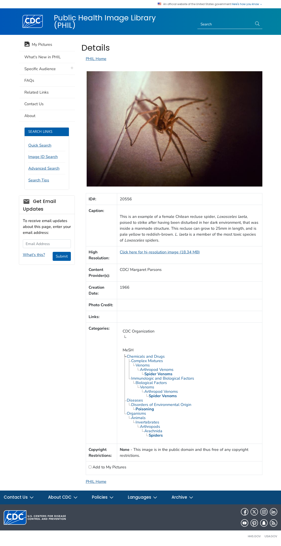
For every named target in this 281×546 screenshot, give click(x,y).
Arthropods (150, 426)
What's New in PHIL (42, 57)
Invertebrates (147, 422)
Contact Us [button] (19, 497)
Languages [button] (143, 497)
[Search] (224, 24)
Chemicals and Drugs (146, 356)
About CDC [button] (63, 497)
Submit (62, 256)
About (29, 115)
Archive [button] (182, 497)
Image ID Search (43, 156)
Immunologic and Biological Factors (162, 378)
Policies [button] (103, 497)
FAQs (29, 80)
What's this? (34, 254)
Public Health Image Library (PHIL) (105, 21)
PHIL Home (96, 58)
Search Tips (38, 180)
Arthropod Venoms (157, 369)
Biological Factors (151, 382)
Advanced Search (43, 168)
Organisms (136, 413)
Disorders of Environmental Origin (161, 404)
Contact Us (34, 104)
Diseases (135, 400)
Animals (138, 417)
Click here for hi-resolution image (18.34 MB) (160, 252)
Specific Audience (40, 68)
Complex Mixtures (147, 360)
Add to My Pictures (108, 467)
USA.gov (271, 536)
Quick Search (39, 145)
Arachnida (153, 431)
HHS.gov (254, 536)
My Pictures (38, 44)
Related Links (36, 92)
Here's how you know (247, 4)
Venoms (143, 365)
